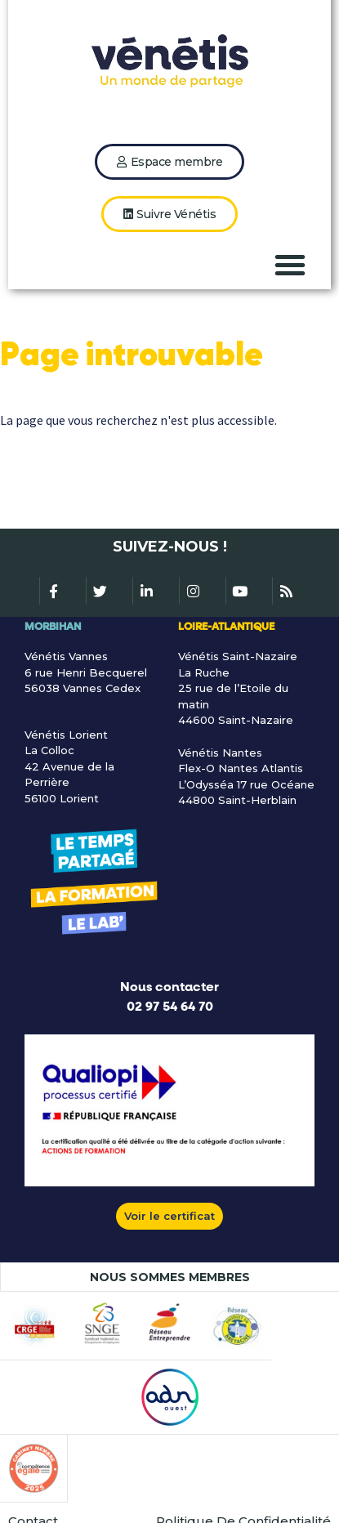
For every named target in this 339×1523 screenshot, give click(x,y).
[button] (289, 264)
